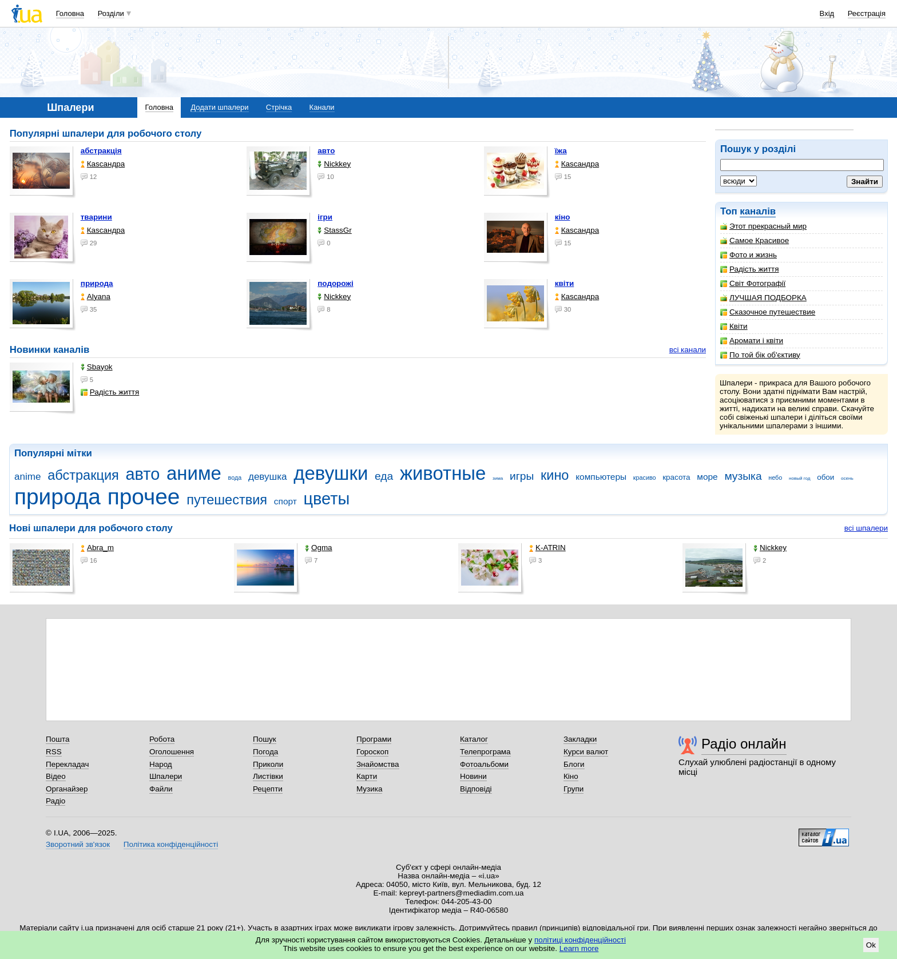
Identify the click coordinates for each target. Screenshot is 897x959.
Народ (160, 764)
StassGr (334, 230)
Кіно (570, 776)
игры (522, 476)
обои (825, 477)
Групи (573, 789)
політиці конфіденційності (580, 940)
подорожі (335, 283)
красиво (644, 477)
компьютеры (600, 477)
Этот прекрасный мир (763, 226)
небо (775, 477)
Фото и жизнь (748, 254)
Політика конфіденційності (171, 844)
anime (27, 476)
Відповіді (476, 789)
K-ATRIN (547, 547)
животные (443, 473)
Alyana (95, 296)
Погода (265, 751)
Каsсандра (103, 164)
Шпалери (165, 776)
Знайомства (377, 764)
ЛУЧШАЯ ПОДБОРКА (763, 297)
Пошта (57, 739)
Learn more (579, 948)
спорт (285, 501)
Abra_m (97, 547)
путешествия (226, 499)
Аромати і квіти (751, 340)
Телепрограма (485, 751)
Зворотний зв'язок (78, 844)
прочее (144, 496)
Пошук (264, 739)
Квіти (734, 326)
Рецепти (268, 789)
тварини (96, 217)
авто (326, 150)
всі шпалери (866, 528)
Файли (161, 789)
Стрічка (279, 107)
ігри (324, 217)
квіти (564, 283)
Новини (473, 776)
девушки (330, 473)
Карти (366, 776)
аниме (193, 473)
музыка (742, 476)
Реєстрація (867, 13)
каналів (758, 211)
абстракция (83, 475)
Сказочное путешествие (767, 312)
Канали (322, 107)
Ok (871, 945)
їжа (561, 150)
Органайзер (67, 789)
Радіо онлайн (744, 743)
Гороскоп (372, 751)
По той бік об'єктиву (760, 355)
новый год (799, 478)
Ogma (318, 547)
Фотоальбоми (484, 764)
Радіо (55, 801)
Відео (56, 776)
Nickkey (334, 164)
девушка (267, 476)
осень (847, 478)
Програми (373, 739)
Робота (161, 739)
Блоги (574, 764)
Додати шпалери (219, 107)
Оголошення (171, 751)
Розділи (111, 13)
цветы (327, 499)
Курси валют (585, 751)
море (707, 477)
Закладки (580, 739)
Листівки (268, 776)
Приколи (268, 764)
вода (235, 477)
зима (498, 478)
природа (97, 283)
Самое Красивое (754, 240)
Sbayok (97, 367)
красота (676, 477)
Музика (369, 789)
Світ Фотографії (752, 283)
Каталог (474, 739)
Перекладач (67, 764)
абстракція (101, 150)
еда (384, 476)
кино (555, 475)
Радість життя (749, 269)
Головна (70, 13)
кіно (562, 217)
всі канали (687, 349)
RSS (54, 751)
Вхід (827, 13)
